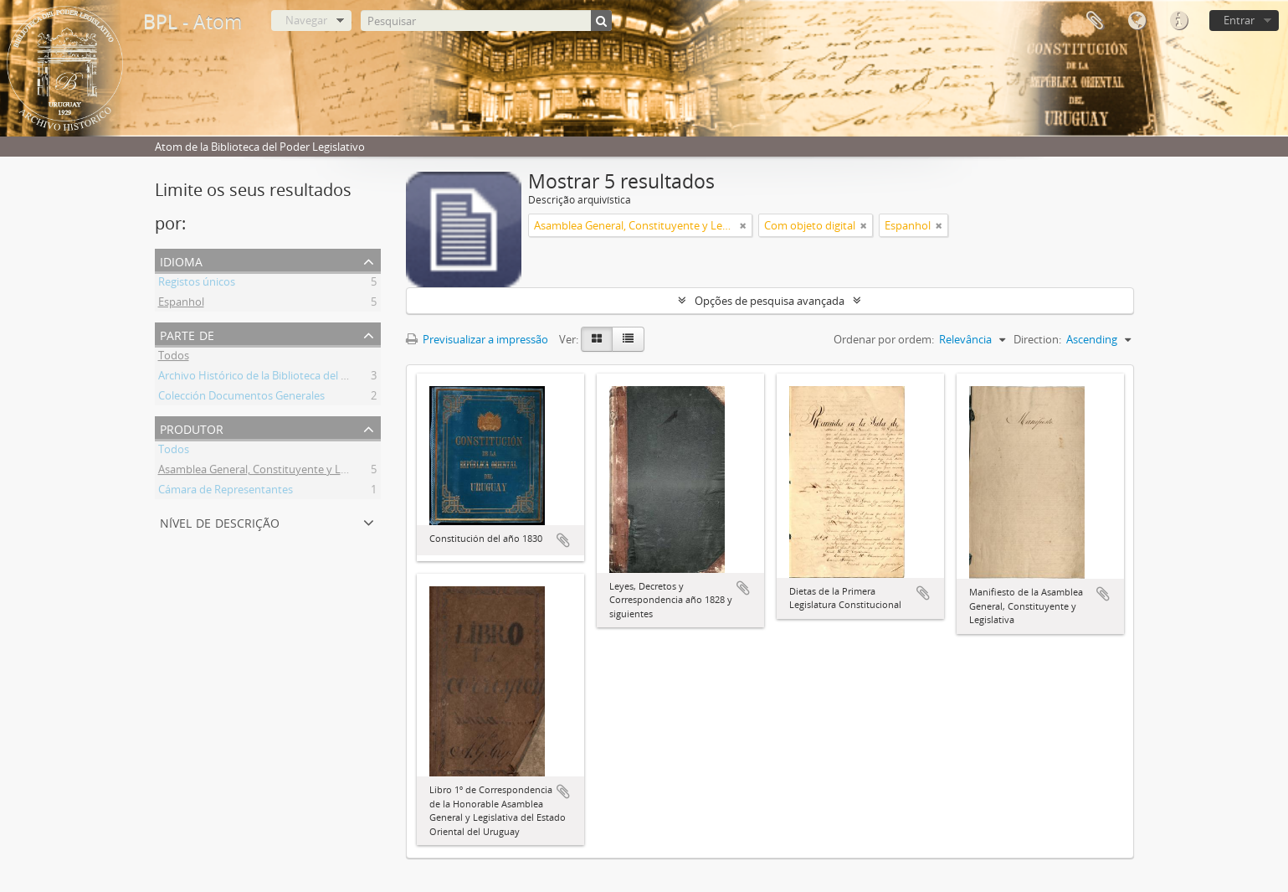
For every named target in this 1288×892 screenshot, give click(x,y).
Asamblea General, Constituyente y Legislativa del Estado (299, 471)
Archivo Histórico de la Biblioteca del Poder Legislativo (292, 377)
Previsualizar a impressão (477, 339)
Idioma (1136, 21)
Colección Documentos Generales (241, 397)
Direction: (1037, 339)
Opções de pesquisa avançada (769, 300)
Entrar (1239, 20)
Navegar (306, 20)
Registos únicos (196, 283)
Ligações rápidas (1178, 21)
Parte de (187, 333)
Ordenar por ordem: (884, 339)
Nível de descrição (220, 521)
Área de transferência (1095, 21)
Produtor (191, 427)
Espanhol (181, 304)
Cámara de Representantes (225, 491)
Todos (173, 357)
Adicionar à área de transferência (563, 540)
